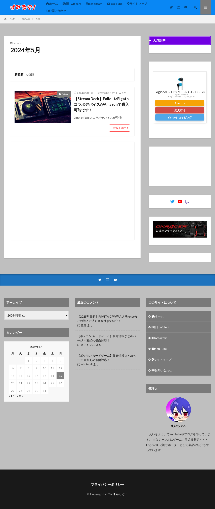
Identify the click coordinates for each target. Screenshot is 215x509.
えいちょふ (88, 344)
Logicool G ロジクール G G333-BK (179, 92)
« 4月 (12, 396)
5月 (38, 19)
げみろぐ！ (120, 494)
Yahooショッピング (180, 117)
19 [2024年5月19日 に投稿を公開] (60, 375)
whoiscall (87, 364)
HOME (11, 19)
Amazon (180, 103)
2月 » (20, 396)
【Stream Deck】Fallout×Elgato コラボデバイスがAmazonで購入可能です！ (101, 104)
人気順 (29, 74)
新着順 (19, 74)
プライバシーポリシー (107, 484)
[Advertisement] (72, 190)
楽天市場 (179, 110)
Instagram (94, 3)
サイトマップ (137, 3)
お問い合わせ (56, 10)
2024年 (26, 19)
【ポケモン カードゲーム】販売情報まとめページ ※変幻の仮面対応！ (106, 338)
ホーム (52, 3)
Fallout (65, 94)
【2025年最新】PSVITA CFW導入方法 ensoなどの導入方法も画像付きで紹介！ (107, 319)
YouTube (114, 3)
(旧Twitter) (72, 3)
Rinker (185, 94)
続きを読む (119, 127)
